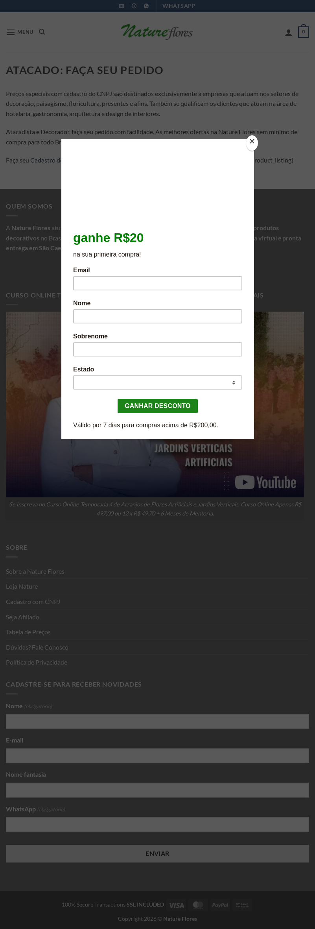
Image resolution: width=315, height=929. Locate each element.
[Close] (252, 143)
